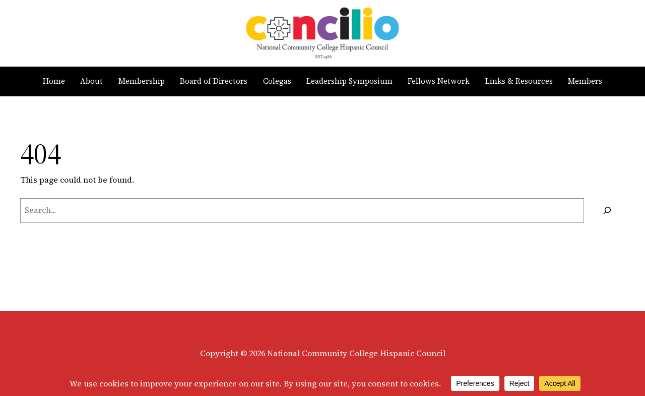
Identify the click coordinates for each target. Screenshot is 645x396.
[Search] (607, 210)
